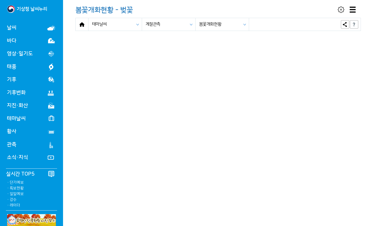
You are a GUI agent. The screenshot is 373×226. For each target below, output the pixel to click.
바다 (31, 41)
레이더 (15, 205)
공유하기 (345, 24)
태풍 (31, 67)
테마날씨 (30, 118)
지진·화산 (30, 105)
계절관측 (153, 24)
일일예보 (17, 194)
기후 (30, 80)
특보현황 (17, 188)
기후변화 (30, 92)
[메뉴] (353, 9)
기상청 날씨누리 (32, 9)
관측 (31, 144)
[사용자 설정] (341, 9)
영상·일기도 (30, 54)
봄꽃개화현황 (210, 24)
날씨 (31, 28)
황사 (31, 131)
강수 (13, 199)
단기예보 (17, 182)
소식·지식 (30, 157)
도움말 (354, 24)
